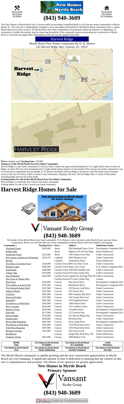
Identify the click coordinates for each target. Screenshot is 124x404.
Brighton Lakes (12, 267)
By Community (107, 16)
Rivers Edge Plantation (16, 322)
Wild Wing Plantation (15, 328)
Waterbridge (11, 270)
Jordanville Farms (14, 254)
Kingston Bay (12, 319)
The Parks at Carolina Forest (18, 264)
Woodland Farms (13, 248)
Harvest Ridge (12, 315)
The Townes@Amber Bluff (18, 288)
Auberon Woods (13, 291)
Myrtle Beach (17, 12)
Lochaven (10, 294)
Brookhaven (11, 334)
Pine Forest (11, 282)
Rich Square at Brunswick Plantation (22, 257)
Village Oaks (11, 273)
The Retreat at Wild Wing (17, 325)
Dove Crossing (12, 306)
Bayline (9, 260)
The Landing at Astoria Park (18, 285)
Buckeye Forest (12, 309)
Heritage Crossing (14, 331)
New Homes (17, 14)
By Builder (17, 16)
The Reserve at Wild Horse (18, 303)
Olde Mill (10, 312)
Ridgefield (10, 300)
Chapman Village (13, 337)
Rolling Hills (11, 251)
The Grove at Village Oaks (17, 279)
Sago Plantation (13, 276)
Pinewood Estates (13, 297)
